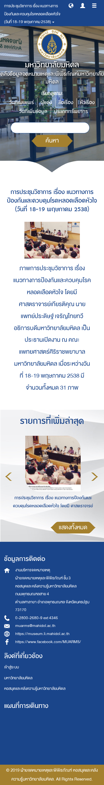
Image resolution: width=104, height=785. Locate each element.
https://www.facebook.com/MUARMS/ (48, 641)
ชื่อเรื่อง (66, 102)
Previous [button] (8, 477)
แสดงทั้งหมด (73, 527)
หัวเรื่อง (87, 102)
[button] (71, 5)
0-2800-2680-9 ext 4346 (36, 617)
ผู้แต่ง (46, 102)
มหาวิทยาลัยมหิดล (18, 678)
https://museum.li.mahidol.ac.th (42, 633)
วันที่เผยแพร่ (21, 102)
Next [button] (94, 477)
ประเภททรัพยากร (71, 111)
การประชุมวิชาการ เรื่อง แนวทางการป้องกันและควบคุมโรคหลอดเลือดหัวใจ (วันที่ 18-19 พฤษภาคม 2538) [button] (32, 14)
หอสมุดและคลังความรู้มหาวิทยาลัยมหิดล (34, 688)
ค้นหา (52, 141)
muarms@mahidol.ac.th (35, 625)
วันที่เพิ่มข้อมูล (33, 111)
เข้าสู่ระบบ (11, 667)
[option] (51, 476)
